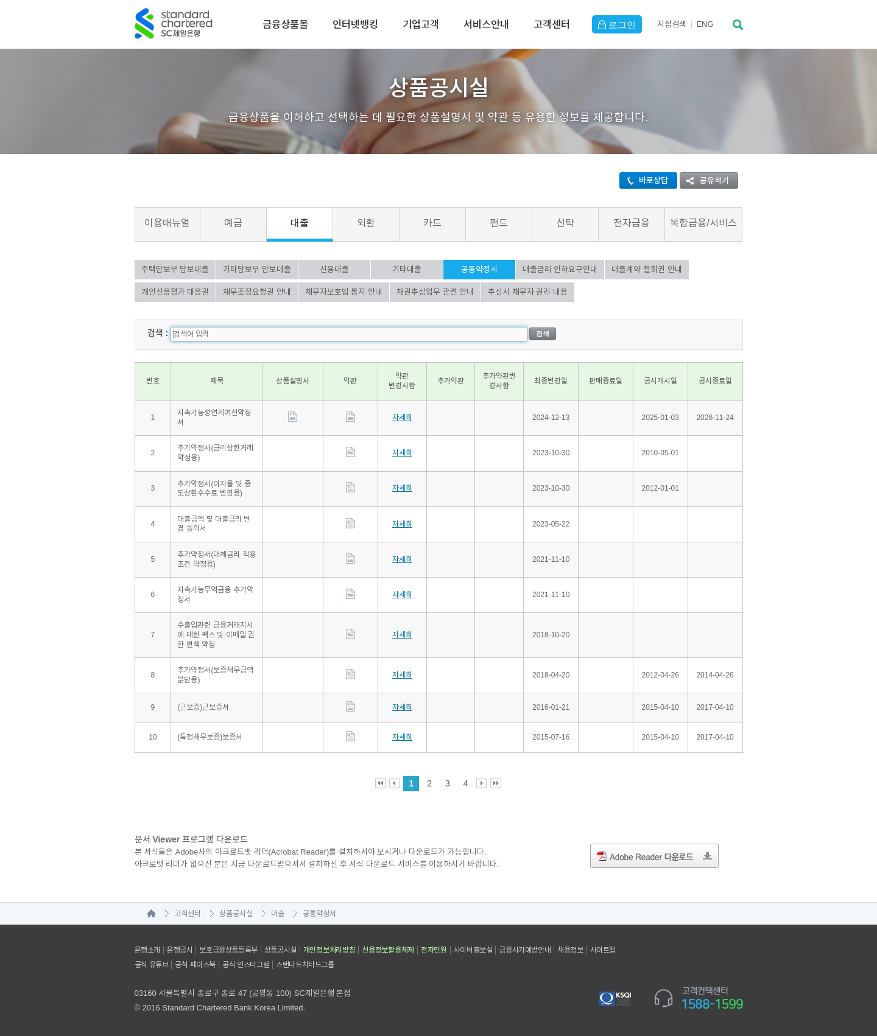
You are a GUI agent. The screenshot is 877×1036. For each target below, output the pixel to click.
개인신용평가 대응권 (175, 291)
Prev (395, 783)
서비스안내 (486, 24)
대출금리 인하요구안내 (560, 269)
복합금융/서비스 (703, 223)
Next (482, 783)
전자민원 (434, 949)
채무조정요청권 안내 (257, 291)
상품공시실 (236, 913)
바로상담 (644, 180)
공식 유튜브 (152, 964)
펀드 (499, 223)
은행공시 (179, 949)
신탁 (565, 223)
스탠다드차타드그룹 (305, 964)
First (381, 783)
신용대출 (334, 269)
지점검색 (671, 24)
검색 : (158, 332)
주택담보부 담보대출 (175, 269)
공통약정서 (479, 269)
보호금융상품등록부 (228, 949)
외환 (366, 223)
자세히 (402, 417)
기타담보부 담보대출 (257, 269)
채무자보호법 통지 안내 (343, 291)
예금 (233, 223)
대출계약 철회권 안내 (646, 269)
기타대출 (406, 269)
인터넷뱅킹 (355, 24)
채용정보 (570, 949)
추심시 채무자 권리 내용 (528, 291)
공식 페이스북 (195, 964)
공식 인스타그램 (245, 964)
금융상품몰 (285, 24)
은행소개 (147, 949)
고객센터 (552, 24)
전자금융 (631, 223)
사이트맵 (603, 949)
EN (704, 24)
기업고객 (421, 24)
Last (496, 783)
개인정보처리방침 (329, 949)
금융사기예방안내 (525, 949)
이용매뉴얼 (167, 223)
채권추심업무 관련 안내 (435, 291)
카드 (432, 223)
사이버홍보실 (473, 949)
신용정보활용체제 (388, 949)
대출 (300, 223)
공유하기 (704, 180)
